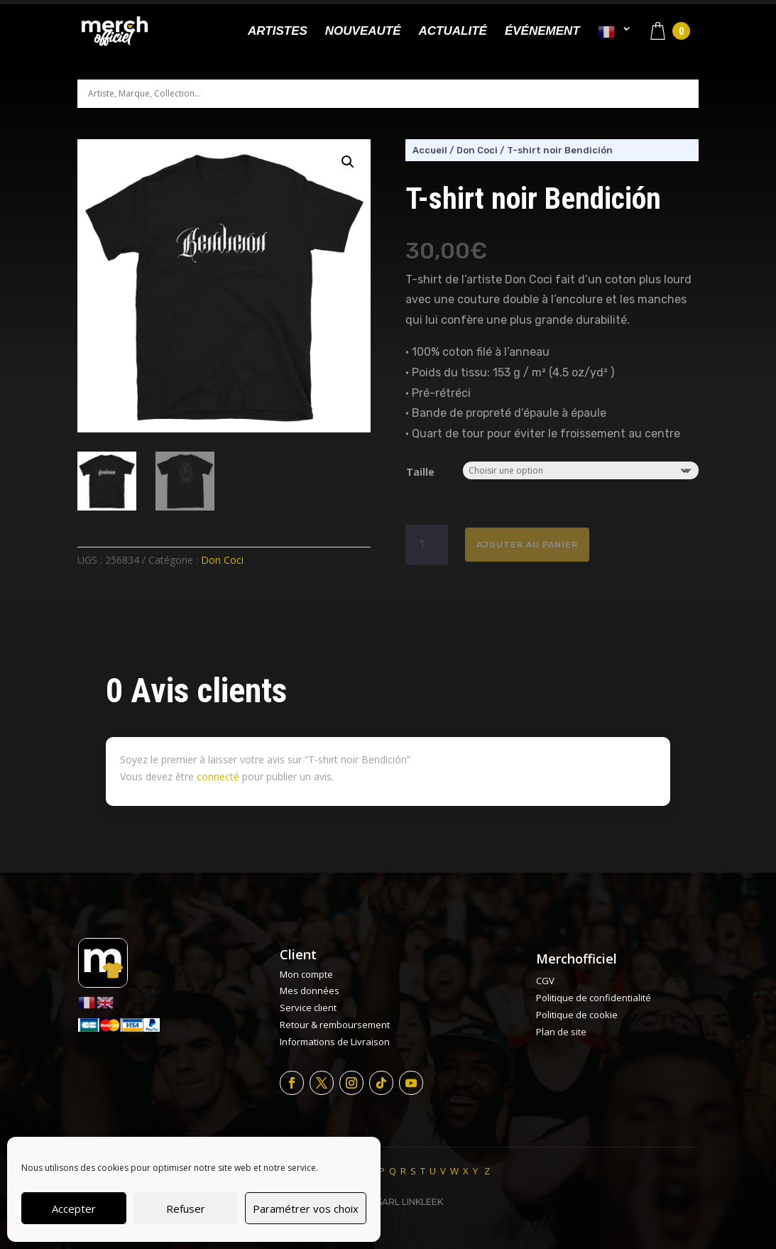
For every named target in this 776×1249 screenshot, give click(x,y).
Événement (542, 32)
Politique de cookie (577, 1014)
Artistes (277, 32)
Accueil (429, 150)
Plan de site (561, 1031)
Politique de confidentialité (593, 997)
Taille (420, 472)
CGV (545, 980)
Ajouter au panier (527, 545)
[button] (348, 162)
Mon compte (306, 974)
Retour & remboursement (335, 1024)
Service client (308, 1007)
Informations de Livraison (335, 1041)
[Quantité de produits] (426, 544)
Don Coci (222, 560)
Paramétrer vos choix (306, 1208)
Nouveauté (363, 32)
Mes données (309, 990)
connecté (218, 776)
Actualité (453, 32)
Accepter (74, 1208)
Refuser (185, 1208)
